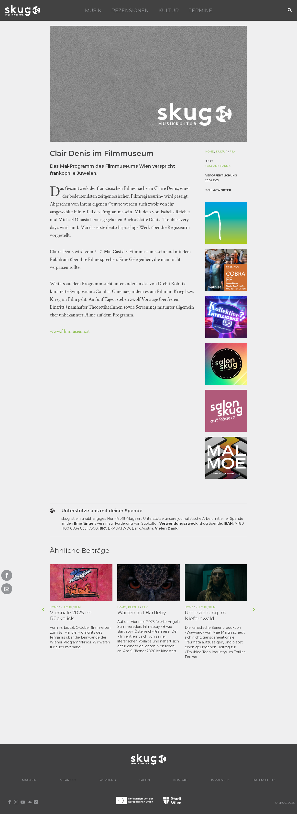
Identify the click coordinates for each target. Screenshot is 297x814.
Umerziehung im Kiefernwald (205, 615)
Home (209, 151)
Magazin (29, 780)
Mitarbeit (68, 780)
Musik (93, 10)
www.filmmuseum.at (70, 331)
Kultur (168, 10)
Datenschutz (264, 780)
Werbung (107, 780)
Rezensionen (130, 10)
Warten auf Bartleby (141, 613)
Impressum (220, 780)
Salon (144, 780)
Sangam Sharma (218, 166)
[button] (290, 10)
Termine (200, 10)
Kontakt (180, 780)
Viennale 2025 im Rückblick (71, 615)
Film (233, 151)
